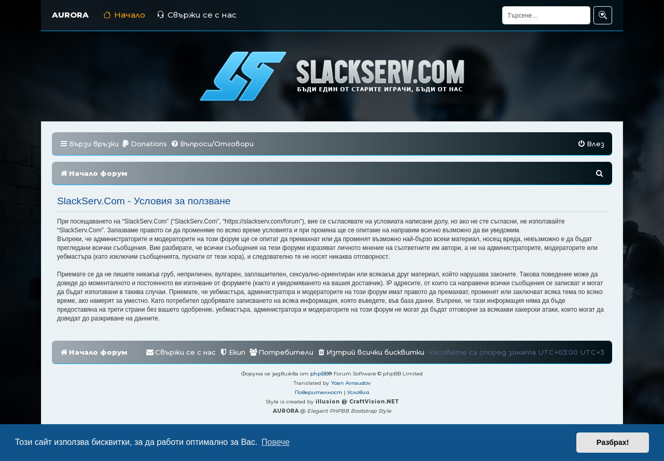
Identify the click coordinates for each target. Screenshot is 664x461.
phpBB (319, 373)
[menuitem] (144, 143)
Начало (124, 15)
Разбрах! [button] (613, 442)
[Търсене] (546, 15)
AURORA (70, 15)
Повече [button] (275, 442)
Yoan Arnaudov (351, 383)
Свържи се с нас (197, 15)
